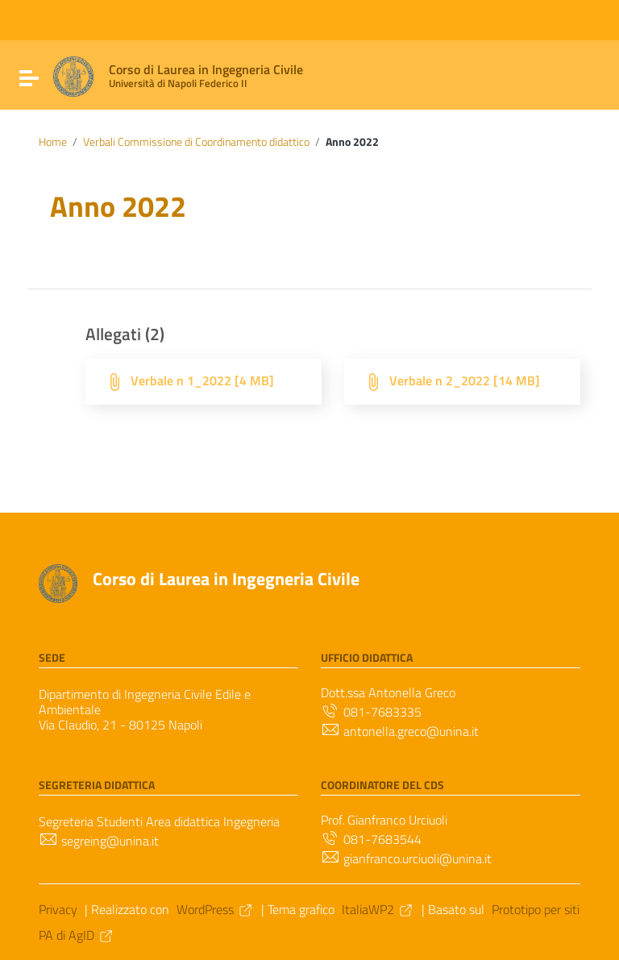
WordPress (215, 909)
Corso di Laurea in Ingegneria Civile (226, 578)
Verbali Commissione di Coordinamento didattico (196, 142)
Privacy (58, 909)
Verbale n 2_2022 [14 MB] (464, 380)
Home (53, 142)
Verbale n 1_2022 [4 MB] (202, 380)
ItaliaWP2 (378, 909)
